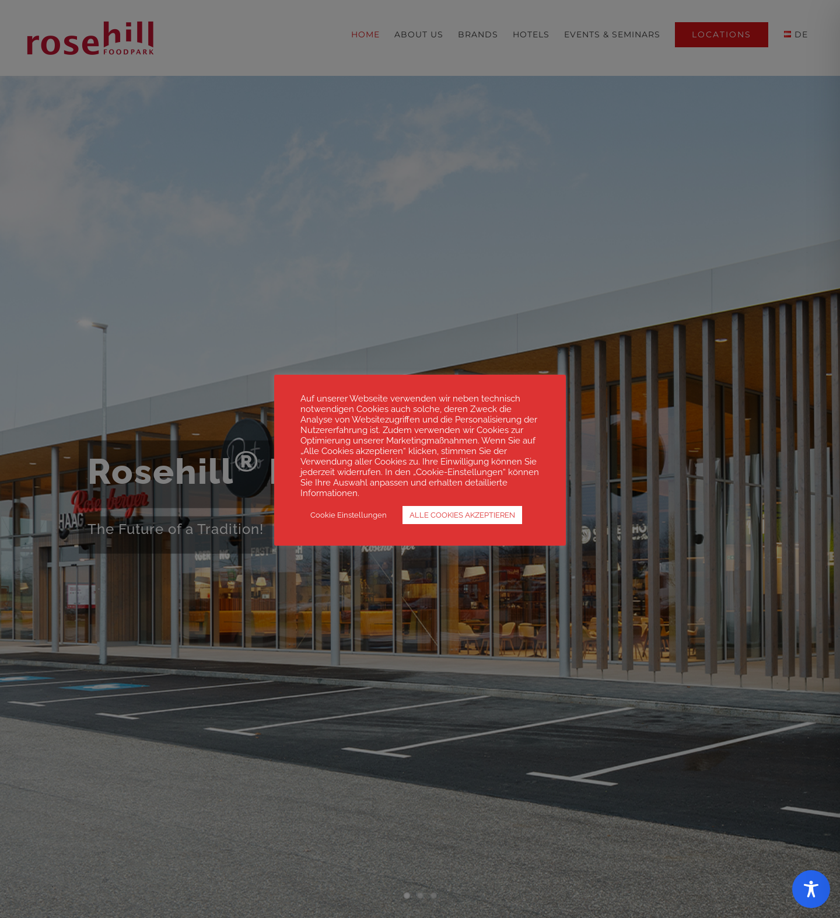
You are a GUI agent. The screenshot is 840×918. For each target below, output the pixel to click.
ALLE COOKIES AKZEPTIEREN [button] (462, 515)
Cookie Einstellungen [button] (348, 515)
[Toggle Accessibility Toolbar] (811, 889)
